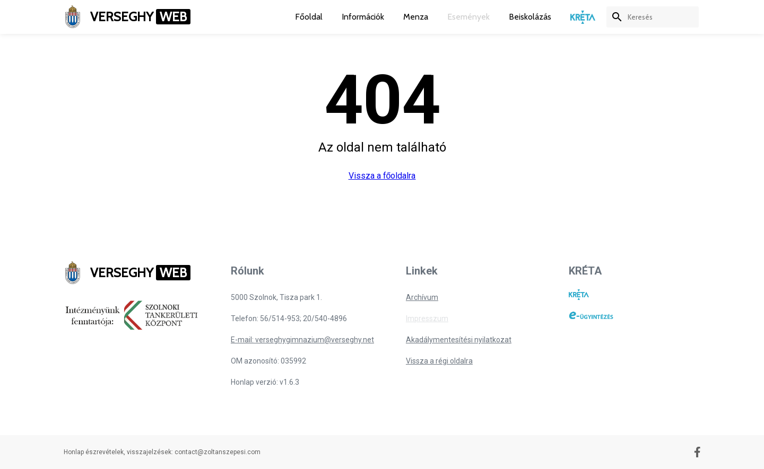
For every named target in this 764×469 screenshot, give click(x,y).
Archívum (422, 297)
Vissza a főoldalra (382, 176)
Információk (363, 17)
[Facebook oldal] (697, 452)
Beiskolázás (530, 17)
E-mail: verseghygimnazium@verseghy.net (302, 339)
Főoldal (309, 17)
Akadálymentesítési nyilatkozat (458, 339)
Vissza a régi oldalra (439, 361)
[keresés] (663, 17)
